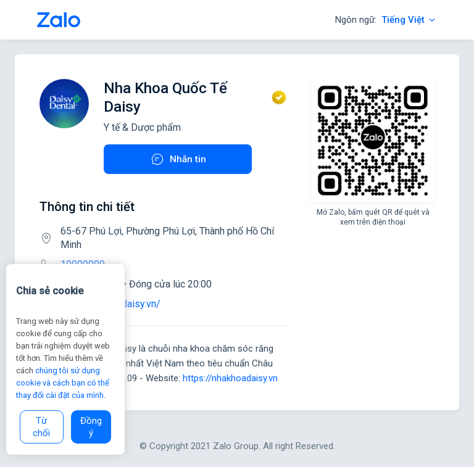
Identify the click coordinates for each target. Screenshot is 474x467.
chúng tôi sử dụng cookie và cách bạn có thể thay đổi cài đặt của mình (62, 383)
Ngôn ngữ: (386, 20)
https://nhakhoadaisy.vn (230, 378)
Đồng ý (91, 427)
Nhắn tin (178, 159)
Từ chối (41, 427)
